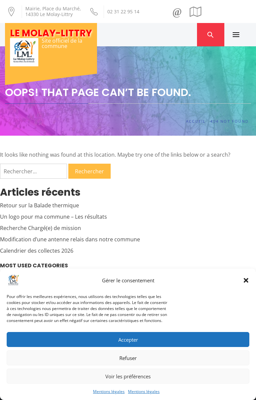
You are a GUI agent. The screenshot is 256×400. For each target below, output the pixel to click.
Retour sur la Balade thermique (39, 205)
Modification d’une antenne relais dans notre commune (70, 239)
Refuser (128, 358)
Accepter (128, 339)
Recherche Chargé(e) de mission (40, 228)
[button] (246, 280)
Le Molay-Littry (51, 33)
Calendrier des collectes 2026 (36, 250)
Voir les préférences (128, 376)
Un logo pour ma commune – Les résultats (53, 216)
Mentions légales (109, 391)
